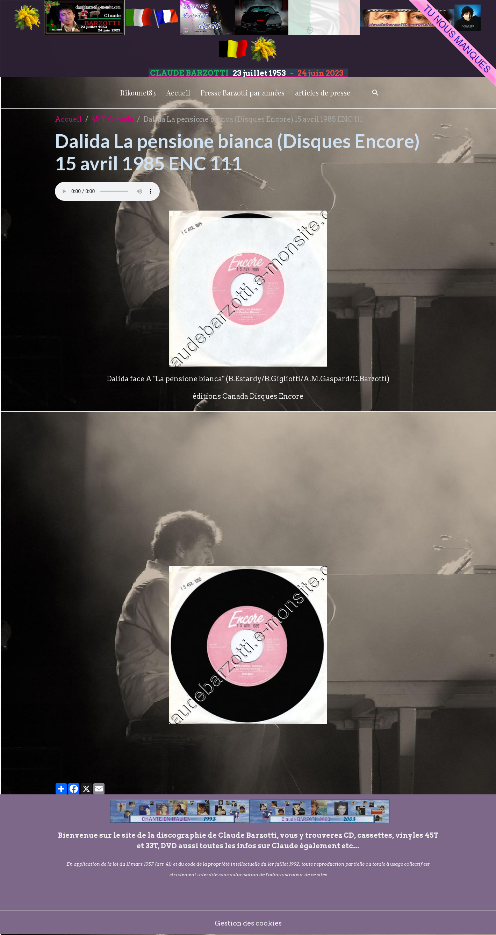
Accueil (178, 92)
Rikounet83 (138, 92)
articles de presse (322, 92)
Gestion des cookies (248, 923)
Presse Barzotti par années (243, 92)
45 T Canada (113, 119)
